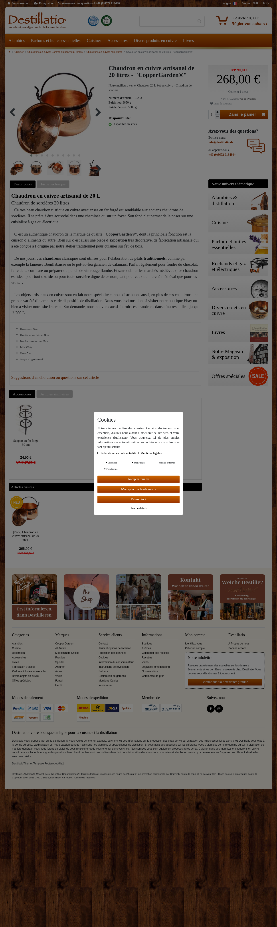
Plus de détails (139, 508)
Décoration (18, 652)
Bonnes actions (237, 648)
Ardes (58, 671)
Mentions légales (108, 680)
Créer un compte (195, 648)
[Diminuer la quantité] (217, 117)
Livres (188, 40)
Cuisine (16, 648)
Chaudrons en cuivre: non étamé (104, 52)
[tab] (23, 184)
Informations (152, 635)
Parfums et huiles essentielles (56, 40)
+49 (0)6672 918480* (221, 154)
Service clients (110, 635)
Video (145, 662)
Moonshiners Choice (67, 652)
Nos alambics (150, 671)
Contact (103, 643)
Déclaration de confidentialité (117, 453)
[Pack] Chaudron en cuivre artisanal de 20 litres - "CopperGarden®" (25, 535)
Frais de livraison (246, 98)
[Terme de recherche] (167, 21)
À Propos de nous (238, 643)
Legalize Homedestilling (156, 666)
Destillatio (236, 635)
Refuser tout (138, 499)
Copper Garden (64, 643)
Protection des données (112, 652)
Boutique (147, 643)
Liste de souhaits (221, 103)
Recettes (147, 657)
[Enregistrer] (44, 3)
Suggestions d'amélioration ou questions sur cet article (55, 377)
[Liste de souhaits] (266, 3)
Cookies (103, 657)
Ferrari (59, 680)
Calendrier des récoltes (155, 652)
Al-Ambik (60, 648)
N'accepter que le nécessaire (138, 489)
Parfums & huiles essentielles (29, 671)
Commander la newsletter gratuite (225, 682)
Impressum (105, 685)
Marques (62, 635)
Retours (103, 671)
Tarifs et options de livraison (115, 648)
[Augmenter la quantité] (217, 112)
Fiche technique (53, 184)
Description (23, 184)
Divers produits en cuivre (155, 40)
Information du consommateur (116, 662)
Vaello (58, 676)
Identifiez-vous (193, 643)
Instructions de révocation (114, 666)
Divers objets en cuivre (25, 676)
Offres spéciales (21, 680)
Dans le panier (246, 114)
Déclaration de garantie (112, 676)
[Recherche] (199, 21)
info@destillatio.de (220, 142)
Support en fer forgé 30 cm (25, 442)
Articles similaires (54, 394)
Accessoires (117, 40)
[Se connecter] (18, 3)
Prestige (60, 657)
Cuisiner (94, 40)
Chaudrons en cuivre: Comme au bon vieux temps (55, 52)
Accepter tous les (138, 479)
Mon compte (195, 635)
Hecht (58, 685)
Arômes (146, 648)
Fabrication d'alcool (23, 666)
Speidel (59, 662)
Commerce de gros (153, 676)
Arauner (60, 666)
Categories (20, 635)
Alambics (16, 40)
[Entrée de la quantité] (211, 114)
